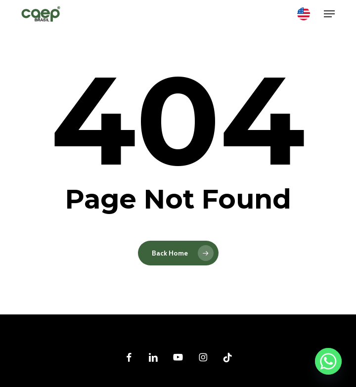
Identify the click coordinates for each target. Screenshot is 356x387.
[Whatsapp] (328, 361)
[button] (329, 14)
